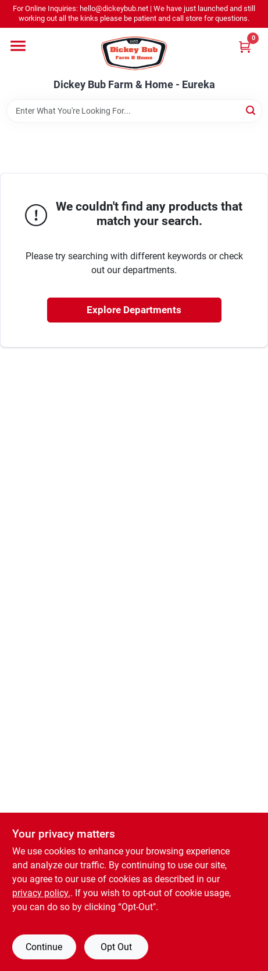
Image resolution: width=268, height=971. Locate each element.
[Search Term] (134, 110)
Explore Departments (134, 310)
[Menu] (18, 45)
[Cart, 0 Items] (245, 47)
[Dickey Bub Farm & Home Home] (134, 53)
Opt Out (116, 946)
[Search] (251, 109)
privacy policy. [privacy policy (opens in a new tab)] (41, 892)
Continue (44, 946)
